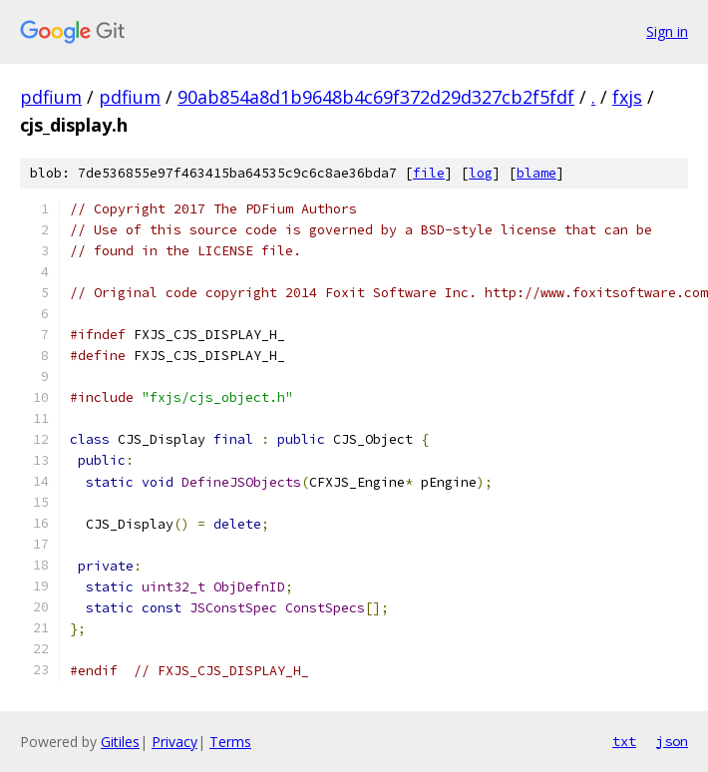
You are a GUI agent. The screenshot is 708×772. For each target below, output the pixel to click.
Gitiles (120, 741)
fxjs (627, 97)
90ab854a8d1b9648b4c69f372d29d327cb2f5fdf (375, 97)
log (481, 173)
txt (624, 741)
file (429, 173)
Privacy (174, 741)
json (672, 741)
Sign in (667, 31)
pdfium (51, 97)
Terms (230, 741)
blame (536, 173)
